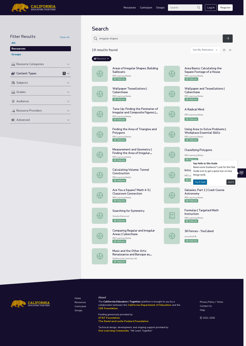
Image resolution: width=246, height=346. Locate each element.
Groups (160, 7)
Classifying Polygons (198, 150)
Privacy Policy (207, 302)
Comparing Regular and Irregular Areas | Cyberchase (133, 232)
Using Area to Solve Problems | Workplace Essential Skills (205, 131)
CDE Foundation (108, 308)
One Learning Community (113, 330)
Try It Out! (200, 182)
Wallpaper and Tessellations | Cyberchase (205, 90)
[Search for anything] (160, 38)
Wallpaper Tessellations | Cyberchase (129, 90)
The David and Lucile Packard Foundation (123, 321)
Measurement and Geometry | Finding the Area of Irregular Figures (132, 153)
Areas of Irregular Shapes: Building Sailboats (135, 70)
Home (78, 298)
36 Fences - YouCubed (199, 231)
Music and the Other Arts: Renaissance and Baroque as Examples (131, 254)
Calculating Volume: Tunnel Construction (130, 171)
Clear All (64, 37)
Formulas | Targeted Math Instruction (202, 212)
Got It (231, 182)
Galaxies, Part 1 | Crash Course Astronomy (204, 192)
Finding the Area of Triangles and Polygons (134, 131)
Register (225, 7)
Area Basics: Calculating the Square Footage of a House (203, 70)
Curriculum (146, 7)
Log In (210, 7)
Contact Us (206, 306)
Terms (219, 302)
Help (202, 310)
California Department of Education (149, 305)
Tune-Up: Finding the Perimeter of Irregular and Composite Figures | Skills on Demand (135, 112)
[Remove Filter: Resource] (108, 58)
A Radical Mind (194, 109)
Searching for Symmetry (128, 211)
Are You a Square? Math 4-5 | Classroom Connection (131, 192)
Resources (129, 7)
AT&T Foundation (109, 317)
